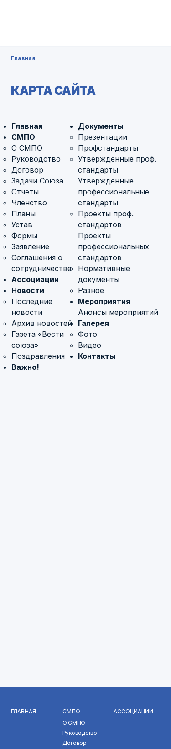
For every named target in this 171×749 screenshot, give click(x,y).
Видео (89, 345)
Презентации (102, 136)
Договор (27, 169)
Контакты (96, 356)
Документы (101, 126)
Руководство (36, 158)
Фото (87, 334)
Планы (23, 213)
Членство (29, 202)
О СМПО (26, 147)
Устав (21, 224)
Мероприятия (104, 301)
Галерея (93, 323)
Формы (24, 235)
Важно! (25, 367)
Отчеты (25, 191)
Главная (23, 58)
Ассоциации (35, 279)
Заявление (30, 246)
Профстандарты (108, 147)
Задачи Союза (37, 180)
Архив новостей (41, 323)
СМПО (23, 136)
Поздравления (38, 356)
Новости (27, 290)
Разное (91, 290)
